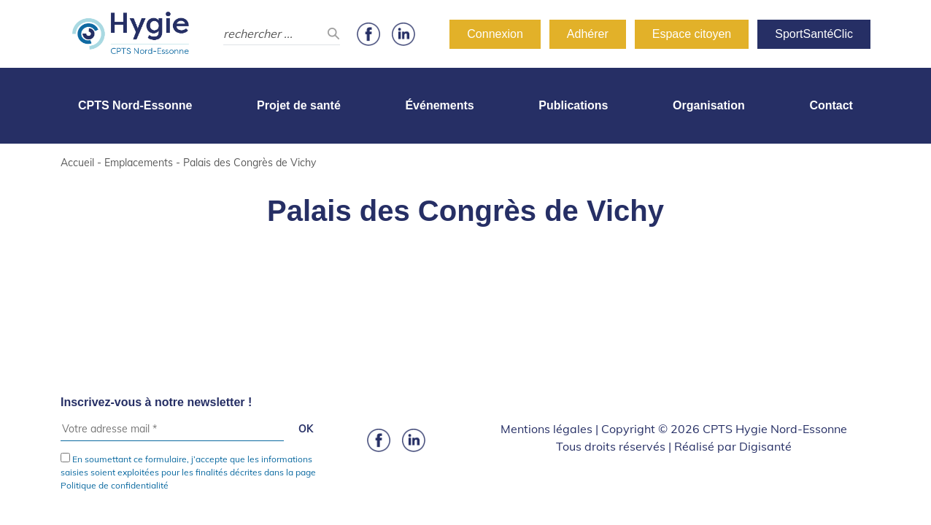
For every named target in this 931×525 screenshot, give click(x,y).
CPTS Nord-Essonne (135, 105)
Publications (573, 105)
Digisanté (765, 446)
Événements (439, 105)
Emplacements (138, 162)
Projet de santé (299, 105)
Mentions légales (546, 428)
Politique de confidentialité (115, 485)
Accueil (77, 162)
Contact (831, 105)
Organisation (709, 105)
